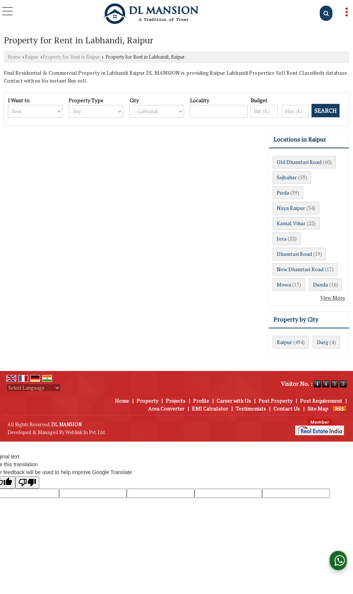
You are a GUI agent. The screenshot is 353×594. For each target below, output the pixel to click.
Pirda (283, 192)
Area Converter (166, 408)
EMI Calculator (210, 408)
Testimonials (251, 408)
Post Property (275, 400)
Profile (201, 400)
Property (147, 400)
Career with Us (234, 400)
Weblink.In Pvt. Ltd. (85, 432)
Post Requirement (321, 400)
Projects (175, 400)
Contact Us (286, 408)
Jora (281, 238)
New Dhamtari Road (300, 269)
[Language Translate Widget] (33, 388)
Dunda (320, 284)
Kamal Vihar (291, 223)
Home (14, 57)
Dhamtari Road (294, 253)
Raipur (32, 57)
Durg (322, 342)
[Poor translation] (27, 482)
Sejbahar (287, 177)
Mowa (284, 284)
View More (332, 297)
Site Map (317, 408)
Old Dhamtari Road (299, 161)
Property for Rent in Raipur (71, 57)
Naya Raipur (291, 207)
